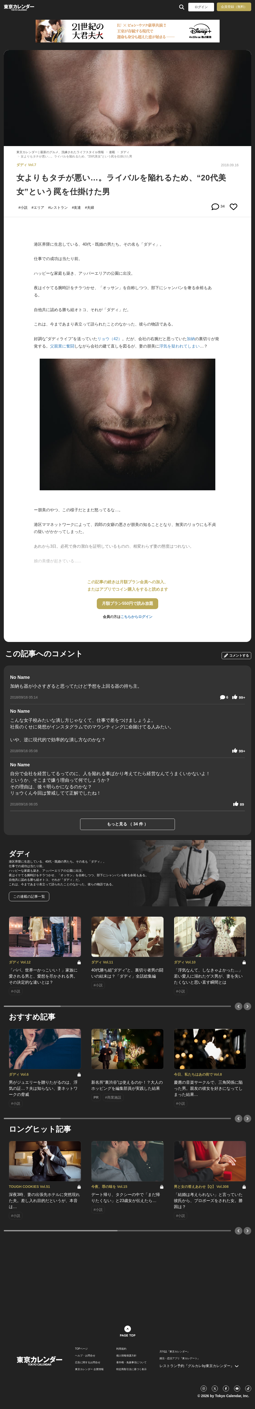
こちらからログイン (136, 617)
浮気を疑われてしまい (179, 346)
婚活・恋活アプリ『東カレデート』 (179, 1358)
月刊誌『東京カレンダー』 (174, 1351)
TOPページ (81, 1349)
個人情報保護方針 (126, 1355)
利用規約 (121, 1349)
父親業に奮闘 (62, 346)
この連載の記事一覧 (29, 896)
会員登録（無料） (234, 7)
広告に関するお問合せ (87, 1362)
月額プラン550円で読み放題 (127, 603)
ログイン (201, 7)
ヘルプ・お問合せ (85, 1355)
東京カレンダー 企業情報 (89, 1369)
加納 (191, 339)
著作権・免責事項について (131, 1362)
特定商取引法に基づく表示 (131, 1369)
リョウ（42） (109, 339)
